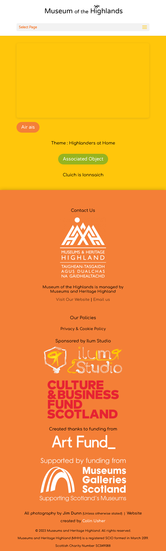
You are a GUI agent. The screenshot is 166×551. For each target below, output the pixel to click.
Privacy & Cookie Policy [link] (83, 329)
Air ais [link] (28, 127)
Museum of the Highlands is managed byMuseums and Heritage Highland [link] (83, 289)
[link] (83, 11)
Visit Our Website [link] (73, 300)
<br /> (83, 80)
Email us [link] (101, 300)
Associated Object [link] (83, 159)
